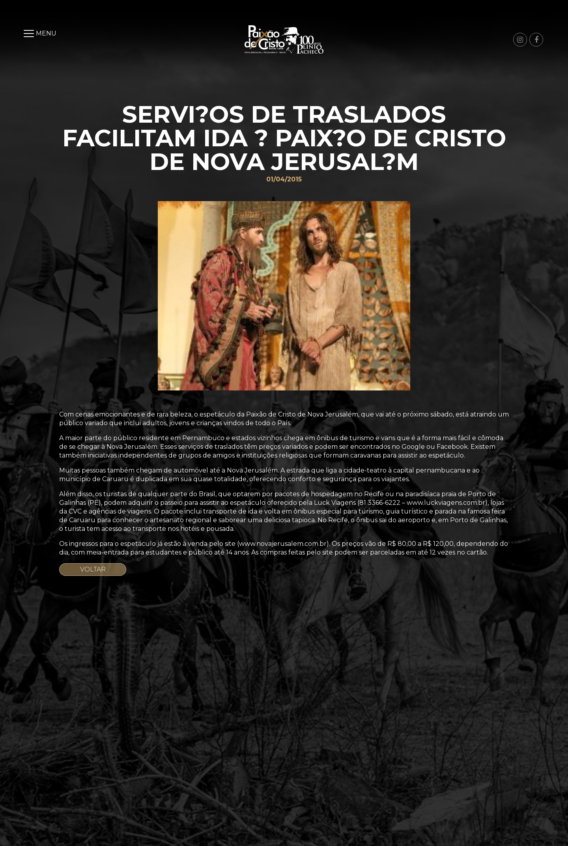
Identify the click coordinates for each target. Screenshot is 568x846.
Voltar (93, 569)
